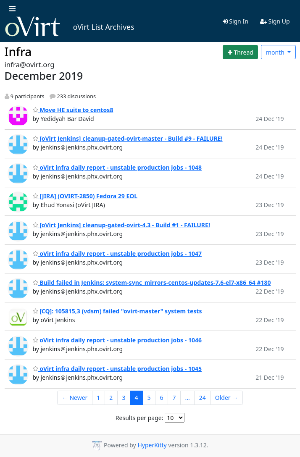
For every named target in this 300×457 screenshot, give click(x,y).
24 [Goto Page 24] (202, 398)
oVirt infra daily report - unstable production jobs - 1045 (117, 369)
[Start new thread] (240, 52)
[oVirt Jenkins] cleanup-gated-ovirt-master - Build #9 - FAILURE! (128, 138)
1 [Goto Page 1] (98, 398)
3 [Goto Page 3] (123, 398)
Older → (226, 398)
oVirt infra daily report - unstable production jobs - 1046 (117, 340)
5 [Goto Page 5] (148, 398)
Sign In (235, 21)
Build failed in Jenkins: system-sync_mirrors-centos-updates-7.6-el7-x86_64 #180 (152, 282)
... (187, 398)
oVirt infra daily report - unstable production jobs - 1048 (117, 167)
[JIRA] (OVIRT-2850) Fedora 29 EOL (85, 196)
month (276, 52)
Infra (18, 52)
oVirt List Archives (69, 26)
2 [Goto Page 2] (111, 398)
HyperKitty (151, 445)
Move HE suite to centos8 (73, 110)
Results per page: (139, 418)
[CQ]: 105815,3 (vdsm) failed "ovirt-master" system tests (117, 311)
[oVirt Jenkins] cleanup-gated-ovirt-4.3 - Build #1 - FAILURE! (121, 225)
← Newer (75, 398)
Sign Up (275, 21)
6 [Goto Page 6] (161, 398)
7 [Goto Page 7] (174, 398)
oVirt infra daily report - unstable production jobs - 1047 (117, 253)
